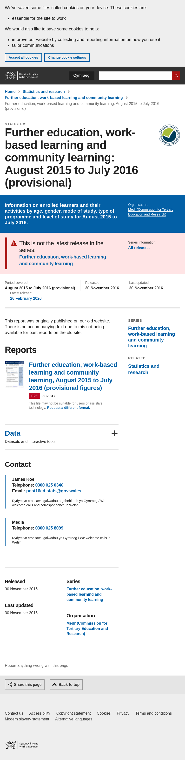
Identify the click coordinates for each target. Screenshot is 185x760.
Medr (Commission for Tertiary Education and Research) (87, 628)
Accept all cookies (23, 57)
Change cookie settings (67, 57)
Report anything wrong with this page (36, 665)
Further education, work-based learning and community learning (64, 98)
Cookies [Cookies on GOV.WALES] (104, 713)
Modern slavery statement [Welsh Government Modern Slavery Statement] (27, 719)
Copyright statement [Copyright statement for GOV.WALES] (73, 713)
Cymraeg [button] (81, 75)
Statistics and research (44, 92)
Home (10, 92)
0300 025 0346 (49, 485)
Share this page (27, 685)
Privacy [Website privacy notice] (123, 713)
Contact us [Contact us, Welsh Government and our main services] (14, 713)
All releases (139, 248)
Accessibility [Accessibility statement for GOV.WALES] (39, 713)
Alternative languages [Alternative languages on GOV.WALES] (73, 719)
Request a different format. (68, 408)
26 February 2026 (26, 298)
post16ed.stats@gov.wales (53, 490)
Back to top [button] (69, 685)
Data (12, 433)
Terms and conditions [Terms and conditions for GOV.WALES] (153, 713)
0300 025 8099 (49, 528)
